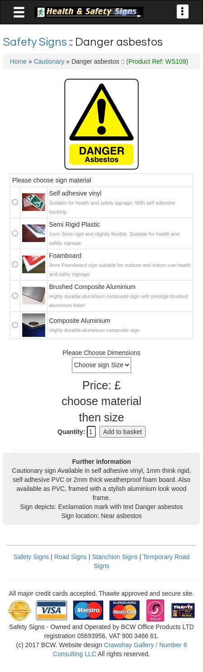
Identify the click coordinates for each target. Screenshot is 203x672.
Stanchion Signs (114, 556)
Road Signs (70, 556)
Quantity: (71, 431)
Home (18, 61)
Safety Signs (36, 42)
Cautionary (49, 61)
